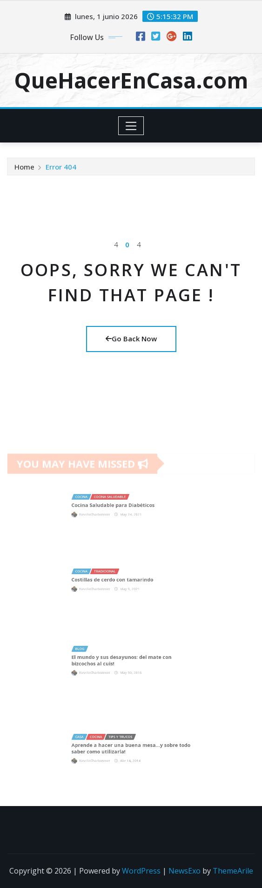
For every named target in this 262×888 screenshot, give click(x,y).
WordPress (141, 871)
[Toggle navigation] (131, 125)
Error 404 (61, 169)
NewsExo (184, 871)
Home (24, 169)
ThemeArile (233, 871)
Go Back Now (131, 338)
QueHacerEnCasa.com (131, 80)
